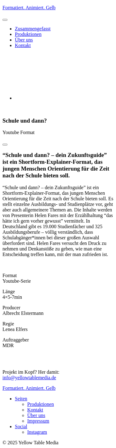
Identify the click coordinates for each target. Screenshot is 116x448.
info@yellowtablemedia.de (29, 377)
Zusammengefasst (33, 28)
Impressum (38, 421)
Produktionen (28, 34)
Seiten (21, 398)
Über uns (24, 39)
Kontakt (23, 45)
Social (21, 426)
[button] (4, 20)
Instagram (37, 432)
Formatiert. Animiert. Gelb (29, 7)
